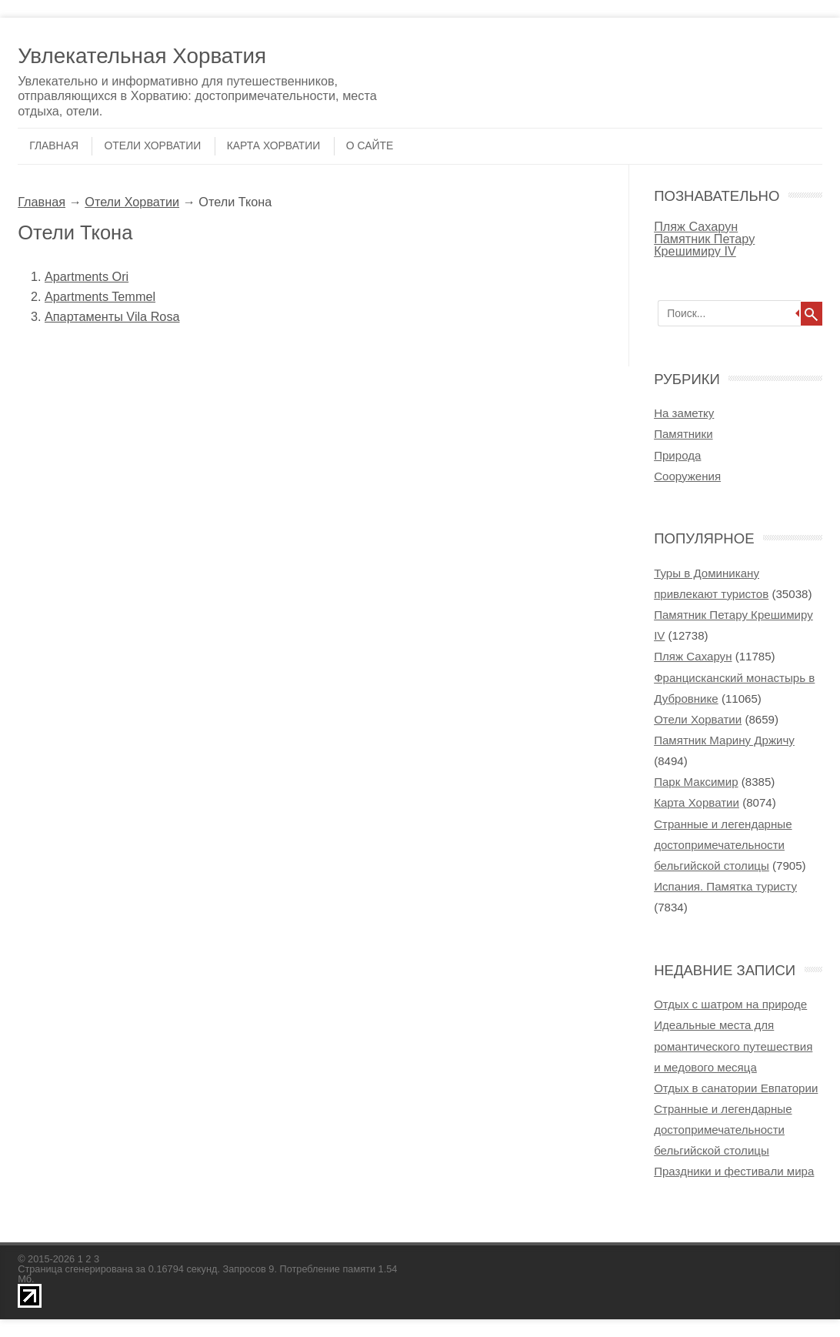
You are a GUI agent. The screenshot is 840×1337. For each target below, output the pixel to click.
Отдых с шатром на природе (730, 1004)
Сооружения (687, 476)
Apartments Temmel (100, 296)
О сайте (369, 145)
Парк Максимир (696, 781)
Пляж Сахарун (696, 226)
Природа (677, 455)
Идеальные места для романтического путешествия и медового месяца (733, 1045)
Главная (53, 145)
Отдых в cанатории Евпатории (736, 1088)
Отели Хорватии (152, 145)
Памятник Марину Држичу (724, 740)
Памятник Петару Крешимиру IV (704, 245)
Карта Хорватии (274, 145)
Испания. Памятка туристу (725, 886)
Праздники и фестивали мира (734, 1171)
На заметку (684, 412)
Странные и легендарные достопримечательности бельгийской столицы (723, 844)
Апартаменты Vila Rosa (112, 316)
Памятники (683, 433)
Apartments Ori (86, 276)
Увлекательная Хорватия (142, 56)
